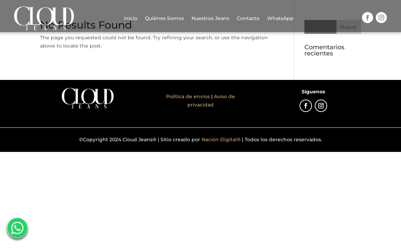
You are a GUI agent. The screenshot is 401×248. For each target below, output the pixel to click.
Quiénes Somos (164, 18)
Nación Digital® (221, 139)
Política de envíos (188, 96)
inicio (130, 18)
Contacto (248, 18)
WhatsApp (280, 18)
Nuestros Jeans (210, 18)
